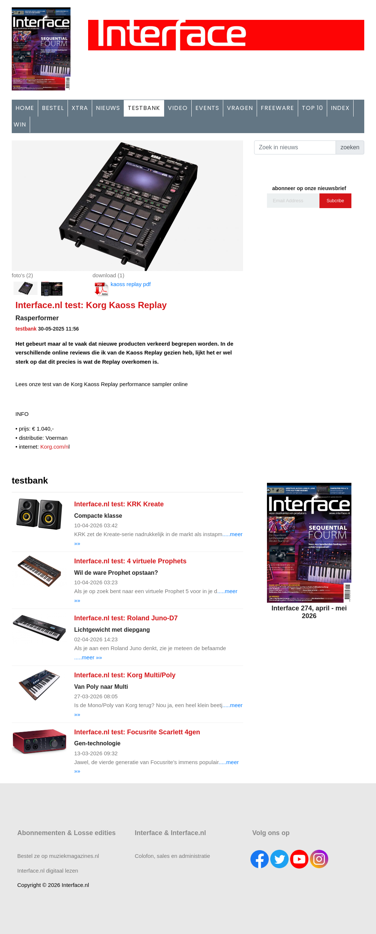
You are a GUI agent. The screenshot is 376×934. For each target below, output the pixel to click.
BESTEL (53, 108)
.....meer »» (88, 657)
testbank (26, 329)
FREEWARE (277, 108)
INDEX (340, 108)
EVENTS (207, 108)
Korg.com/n (54, 446)
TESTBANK (144, 108)
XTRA (80, 108)
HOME (24, 108)
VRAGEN (240, 108)
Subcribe (335, 200)
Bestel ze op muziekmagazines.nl (58, 856)
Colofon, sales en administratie (172, 856)
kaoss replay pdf (122, 289)
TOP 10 (312, 108)
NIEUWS (108, 108)
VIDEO (178, 108)
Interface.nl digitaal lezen (47, 870)
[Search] (295, 147)
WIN (20, 124)
